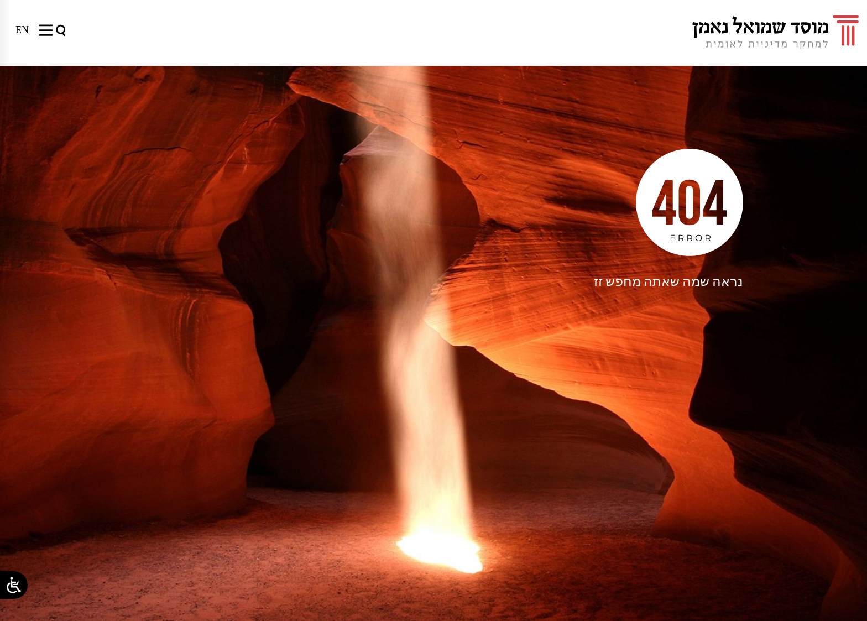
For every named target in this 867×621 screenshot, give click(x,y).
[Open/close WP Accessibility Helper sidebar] (14, 585)
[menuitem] (22, 30)
